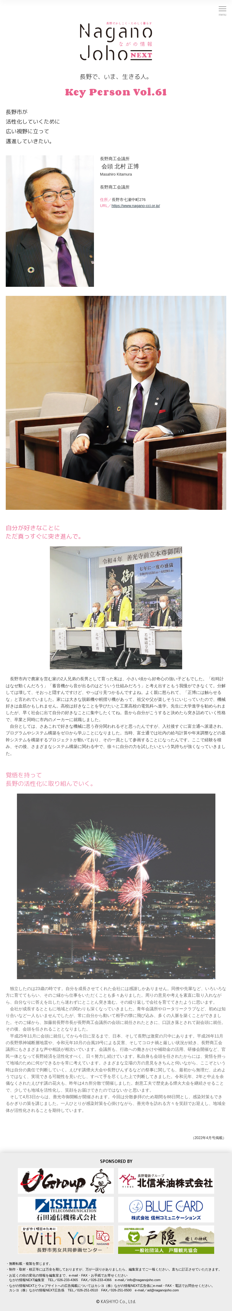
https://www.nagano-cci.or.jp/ (135, 206)
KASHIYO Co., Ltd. (118, 1301)
